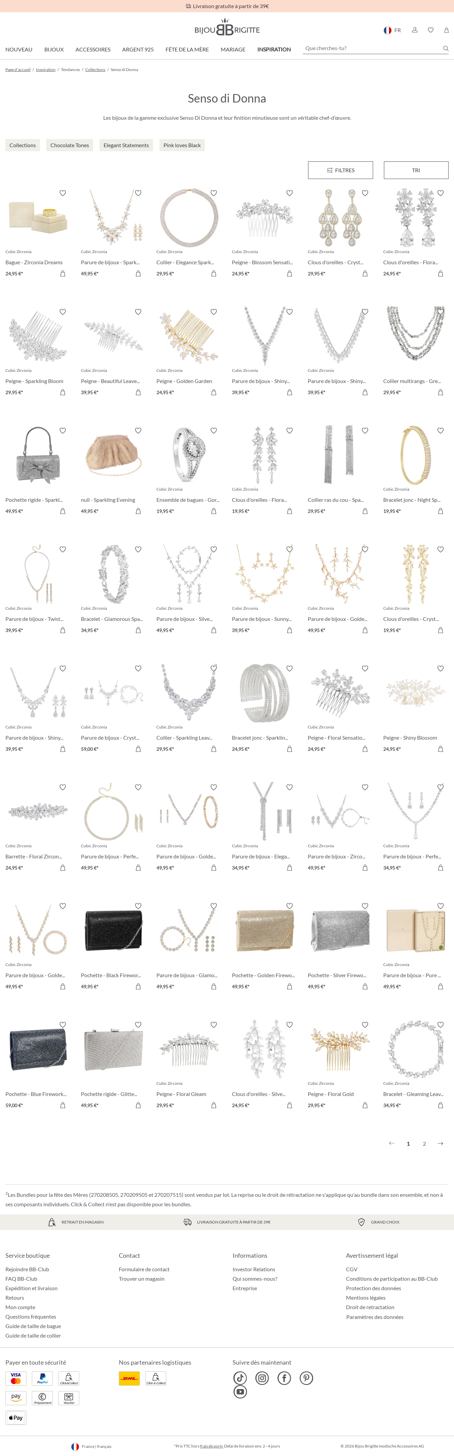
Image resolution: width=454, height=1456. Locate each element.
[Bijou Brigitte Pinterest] (306, 1378)
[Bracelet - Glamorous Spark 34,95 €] (113, 590)
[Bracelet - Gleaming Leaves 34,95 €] (416, 1066)
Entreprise (245, 1288)
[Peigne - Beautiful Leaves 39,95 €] (113, 353)
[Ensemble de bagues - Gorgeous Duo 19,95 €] (189, 472)
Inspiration (274, 49)
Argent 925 (138, 49)
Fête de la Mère (187, 49)
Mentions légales (366, 1297)
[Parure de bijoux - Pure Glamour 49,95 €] (416, 947)
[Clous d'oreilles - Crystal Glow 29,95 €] (340, 234)
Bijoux (54, 49)
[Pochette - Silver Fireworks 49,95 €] (340, 947)
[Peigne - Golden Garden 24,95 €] (189, 353)
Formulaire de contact (144, 1269)
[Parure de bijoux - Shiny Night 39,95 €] (264, 353)
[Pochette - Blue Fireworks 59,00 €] (38, 1066)
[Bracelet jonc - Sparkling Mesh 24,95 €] (264, 709)
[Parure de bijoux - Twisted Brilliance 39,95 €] (38, 590)
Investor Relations (254, 1269)
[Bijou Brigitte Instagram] (262, 1378)
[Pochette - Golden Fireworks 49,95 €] (264, 947)
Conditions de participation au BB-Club (392, 1278)
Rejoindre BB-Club (27, 1269)
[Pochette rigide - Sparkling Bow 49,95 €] (38, 472)
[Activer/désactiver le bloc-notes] (63, 193)
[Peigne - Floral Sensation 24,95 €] (340, 709)
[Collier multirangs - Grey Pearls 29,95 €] (416, 353)
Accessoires (92, 49)
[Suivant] (440, 1143)
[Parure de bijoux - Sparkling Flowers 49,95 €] (113, 234)
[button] (414, 30)
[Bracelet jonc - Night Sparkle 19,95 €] (416, 472)
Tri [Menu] (416, 170)
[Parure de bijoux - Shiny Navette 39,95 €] (340, 353)
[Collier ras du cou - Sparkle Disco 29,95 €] (340, 472)
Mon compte (20, 1307)
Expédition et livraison (31, 1288)
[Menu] (340, 170)
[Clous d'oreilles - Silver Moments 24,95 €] (264, 1066)
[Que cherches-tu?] (376, 48)
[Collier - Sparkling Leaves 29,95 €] (189, 709)
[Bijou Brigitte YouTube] (240, 1391)
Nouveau (19, 49)
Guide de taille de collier (33, 1335)
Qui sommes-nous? (255, 1278)
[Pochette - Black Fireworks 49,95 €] (113, 947)
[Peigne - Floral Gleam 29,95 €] (189, 1066)
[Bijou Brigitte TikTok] (240, 1378)
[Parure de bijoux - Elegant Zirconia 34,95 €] (264, 828)
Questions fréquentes (30, 1316)
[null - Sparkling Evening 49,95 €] (113, 472)
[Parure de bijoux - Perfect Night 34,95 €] (416, 828)
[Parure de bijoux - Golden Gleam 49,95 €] (189, 828)
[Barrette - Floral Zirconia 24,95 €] (38, 828)
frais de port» (211, 1446)
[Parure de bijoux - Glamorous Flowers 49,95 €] (189, 947)
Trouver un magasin (142, 1278)
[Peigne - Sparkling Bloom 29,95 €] (38, 353)
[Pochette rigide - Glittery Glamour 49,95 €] (113, 1066)
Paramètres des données (375, 1317)
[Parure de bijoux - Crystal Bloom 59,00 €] (113, 709)
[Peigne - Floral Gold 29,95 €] (340, 1066)
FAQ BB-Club (21, 1278)
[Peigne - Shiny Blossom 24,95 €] (416, 709)
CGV (352, 1269)
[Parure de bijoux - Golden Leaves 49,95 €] (38, 947)
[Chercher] (446, 48)
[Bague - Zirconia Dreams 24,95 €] (38, 234)
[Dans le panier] (138, 273)
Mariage (233, 49)
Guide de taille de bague (33, 1326)
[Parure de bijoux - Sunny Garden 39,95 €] (264, 590)
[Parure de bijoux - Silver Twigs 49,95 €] (189, 590)
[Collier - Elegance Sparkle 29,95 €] (189, 234)
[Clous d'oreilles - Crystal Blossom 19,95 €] (416, 590)
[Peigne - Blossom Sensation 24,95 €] (264, 234)
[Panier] (446, 30)
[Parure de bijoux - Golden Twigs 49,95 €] (340, 590)
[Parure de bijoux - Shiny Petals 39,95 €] (38, 709)
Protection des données (373, 1288)
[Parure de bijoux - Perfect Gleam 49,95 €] (113, 828)
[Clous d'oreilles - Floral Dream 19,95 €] (264, 472)
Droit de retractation (370, 1307)
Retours (14, 1297)
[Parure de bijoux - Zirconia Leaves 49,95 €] (340, 828)
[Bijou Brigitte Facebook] (284, 1378)
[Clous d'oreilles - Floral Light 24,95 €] (416, 234)
